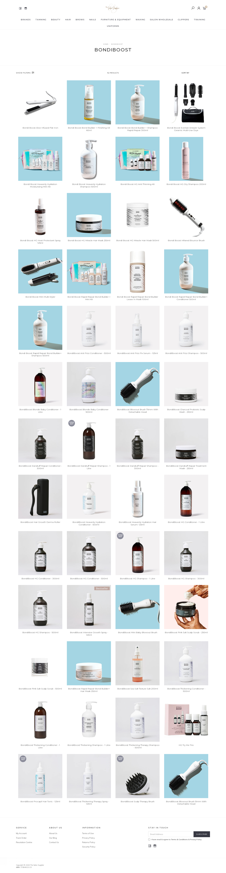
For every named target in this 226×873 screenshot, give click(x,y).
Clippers (183, 19)
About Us (53, 833)
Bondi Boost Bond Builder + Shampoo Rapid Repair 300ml (138, 129)
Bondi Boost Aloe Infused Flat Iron (40, 127)
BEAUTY (55, 19)
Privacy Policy (88, 838)
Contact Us (54, 842)
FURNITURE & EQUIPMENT (116, 19)
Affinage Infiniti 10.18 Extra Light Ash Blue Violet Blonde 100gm (27, 861)
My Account (21, 833)
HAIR (68, 19)
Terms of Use (88, 833)
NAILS (92, 19)
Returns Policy (88, 842)
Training (199, 19)
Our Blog (53, 838)
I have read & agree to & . (175, 839)
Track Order (21, 838)
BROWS (80, 19)
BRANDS (26, 19)
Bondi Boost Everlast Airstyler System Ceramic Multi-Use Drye (186, 129)
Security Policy (88, 847)
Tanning (40, 19)
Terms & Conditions (179, 839)
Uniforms (113, 26)
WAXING (140, 19)
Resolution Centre (24, 842)
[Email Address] (171, 834)
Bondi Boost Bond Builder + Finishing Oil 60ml (89, 129)
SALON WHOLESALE (161, 19)
